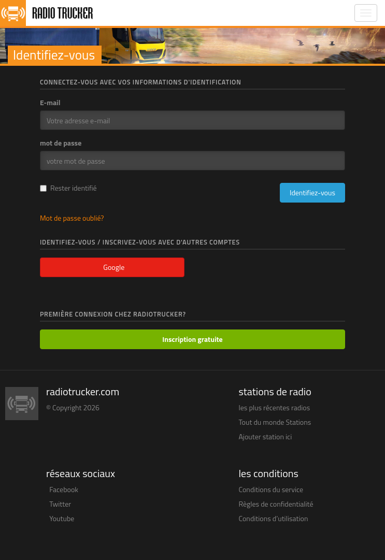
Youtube (61, 518)
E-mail (50, 102)
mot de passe (60, 143)
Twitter (60, 503)
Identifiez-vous (312, 192)
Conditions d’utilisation (273, 518)
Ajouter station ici (265, 436)
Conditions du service (271, 489)
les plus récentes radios (274, 407)
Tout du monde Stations (275, 422)
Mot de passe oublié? (72, 217)
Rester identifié (68, 188)
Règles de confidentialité (276, 503)
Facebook (63, 489)
